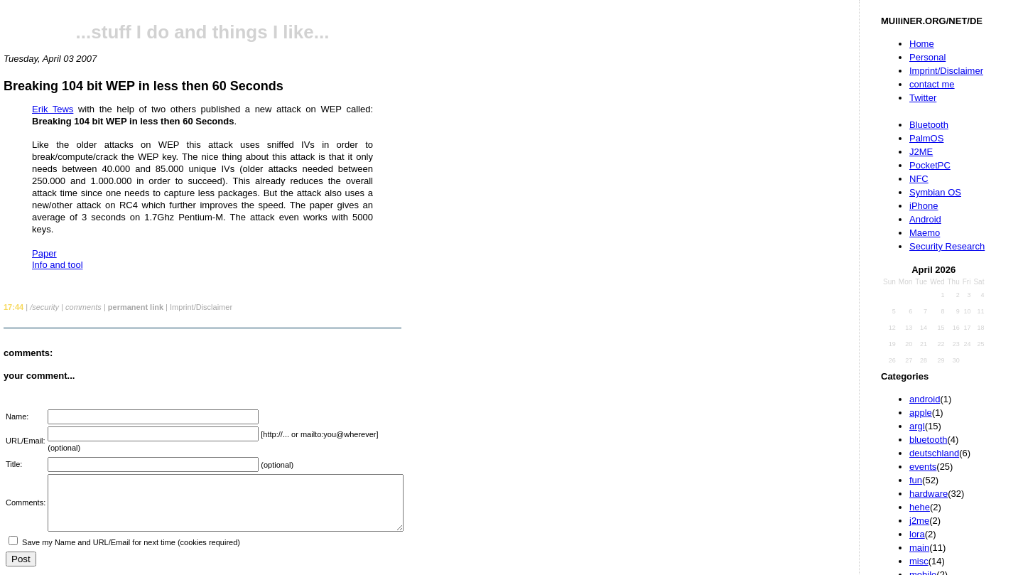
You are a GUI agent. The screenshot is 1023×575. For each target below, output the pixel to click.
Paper (44, 253)
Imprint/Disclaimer (946, 70)
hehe (919, 507)
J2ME (921, 151)
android (924, 399)
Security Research (947, 246)
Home (921, 43)
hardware (928, 493)
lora (917, 534)
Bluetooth (928, 124)
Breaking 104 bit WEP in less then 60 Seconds (143, 86)
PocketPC (930, 165)
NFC (919, 178)
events (922, 466)
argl (917, 426)
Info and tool (57, 264)
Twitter (922, 97)
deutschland (934, 453)
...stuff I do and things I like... (203, 32)
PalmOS (926, 138)
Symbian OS (935, 192)
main (919, 547)
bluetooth (928, 439)
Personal (927, 57)
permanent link (135, 307)
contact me (932, 84)
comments (83, 307)
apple (920, 412)
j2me (919, 520)
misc (919, 561)
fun (915, 480)
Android (925, 219)
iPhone (923, 205)
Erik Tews (52, 109)
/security (44, 307)
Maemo (924, 232)
